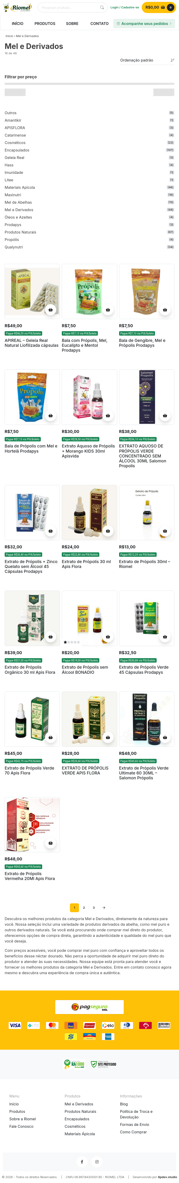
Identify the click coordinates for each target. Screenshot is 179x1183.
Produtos (17, 1111)
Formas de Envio (134, 1124)
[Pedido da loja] (147, 60)
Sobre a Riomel (22, 1119)
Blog (124, 1104)
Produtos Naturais (80, 1111)
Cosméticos (75, 1126)
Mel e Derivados (79, 1104)
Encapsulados (77, 1119)
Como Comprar (133, 1132)
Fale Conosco (21, 1126)
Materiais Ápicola (80, 1133)
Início (9, 36)
